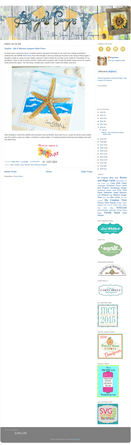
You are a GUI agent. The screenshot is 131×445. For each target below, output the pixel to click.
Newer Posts (10, 171)
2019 (102, 139)
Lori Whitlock (103, 195)
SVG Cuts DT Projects (110, 205)
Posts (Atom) (18, 176)
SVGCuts (121, 207)
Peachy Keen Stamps (107, 203)
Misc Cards (115, 197)
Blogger (77, 439)
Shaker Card (19, 165)
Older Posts (86, 171)
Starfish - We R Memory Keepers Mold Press (24, 48)
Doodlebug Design (118, 188)
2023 (102, 118)
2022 (102, 121)
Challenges (101, 185)
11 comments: (35, 161)
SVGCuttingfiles (103, 210)
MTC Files (106, 197)
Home (49, 171)
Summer (27, 165)
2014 (102, 154)
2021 (102, 124)
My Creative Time (115, 200)
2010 (102, 166)
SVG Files (108, 208)
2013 (102, 157)
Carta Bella (119, 181)
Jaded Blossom (120, 192)
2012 (102, 160)
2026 (102, 112)
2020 (102, 127)
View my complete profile (116, 60)
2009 (102, 169)
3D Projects (103, 178)
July (103, 130)
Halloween (108, 192)
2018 (102, 142)
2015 (102, 151)
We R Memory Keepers (39, 165)
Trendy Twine (112, 212)
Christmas (110, 185)
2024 (102, 115)
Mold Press (27, 56)
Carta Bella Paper (118, 183)
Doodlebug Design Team (107, 190)
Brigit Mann (114, 57)
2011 (102, 163)
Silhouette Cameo (115, 210)
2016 (102, 148)
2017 (102, 145)
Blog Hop (114, 178)
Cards (12, 165)
